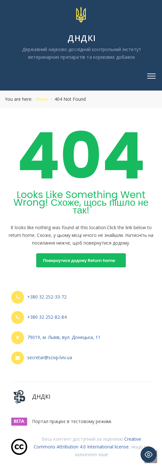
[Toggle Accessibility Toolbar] (148, 454)
